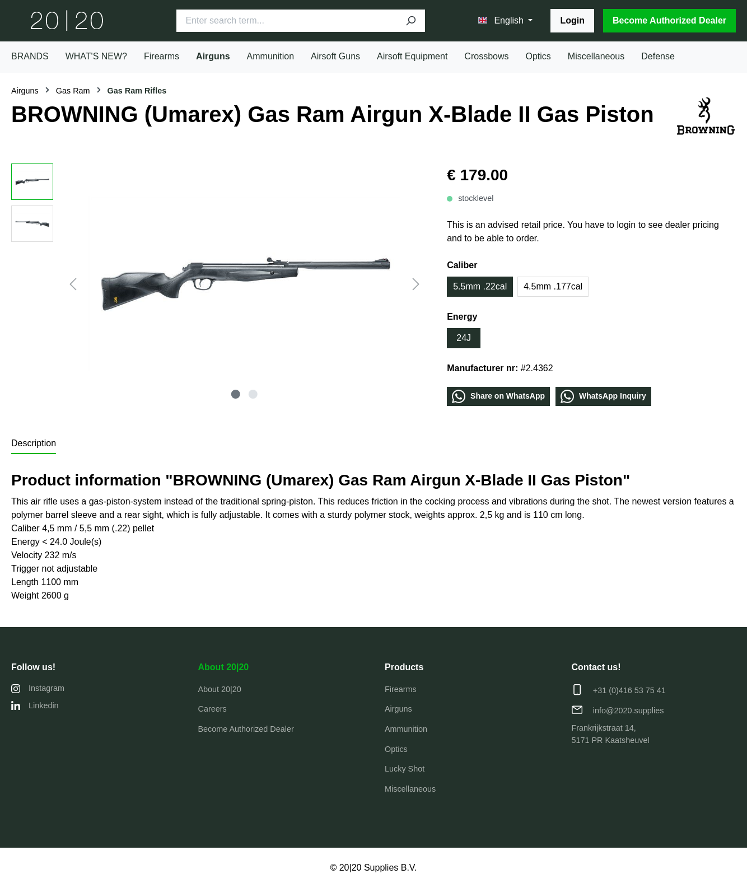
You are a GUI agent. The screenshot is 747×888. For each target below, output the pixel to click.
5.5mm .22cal (480, 286)
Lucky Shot (404, 768)
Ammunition (406, 729)
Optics (396, 749)
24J (463, 338)
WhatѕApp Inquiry (603, 396)
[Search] (410, 21)
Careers (212, 708)
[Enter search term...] (286, 21)
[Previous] (72, 284)
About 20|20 (223, 667)
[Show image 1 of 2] (235, 394)
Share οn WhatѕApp (498, 396)
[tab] (33, 444)
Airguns (398, 708)
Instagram (37, 688)
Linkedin (35, 706)
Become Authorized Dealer (669, 20)
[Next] (416, 284)
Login (572, 20)
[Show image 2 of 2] (252, 394)
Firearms (401, 689)
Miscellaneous (410, 788)
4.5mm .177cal (553, 286)
